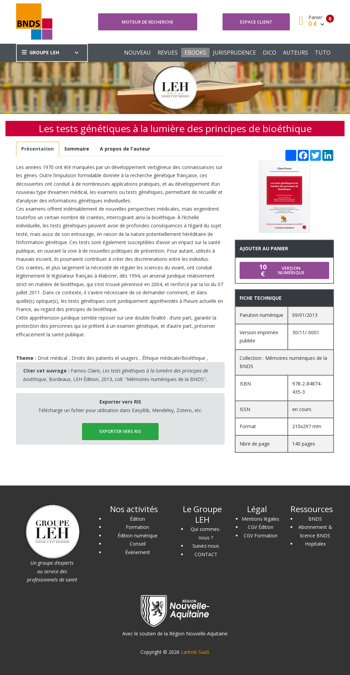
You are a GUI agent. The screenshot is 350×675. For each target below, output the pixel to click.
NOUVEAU (137, 52)
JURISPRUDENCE (234, 52)
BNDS (315, 519)
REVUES (168, 52)
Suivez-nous (205, 546)
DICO (269, 52)
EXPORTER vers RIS (120, 431)
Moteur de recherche (147, 22)
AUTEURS (295, 52)
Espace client (256, 22)
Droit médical (52, 358)
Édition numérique (138, 535)
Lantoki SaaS (195, 652)
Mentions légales (260, 519)
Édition (137, 519)
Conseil (138, 543)
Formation (137, 527)
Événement (137, 552)
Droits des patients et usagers (104, 358)
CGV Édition (260, 527)
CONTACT (205, 554)
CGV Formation (261, 535)
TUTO (323, 52)
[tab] (37, 149)
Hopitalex (315, 543)
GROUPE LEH (40, 52)
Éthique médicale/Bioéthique (173, 358)
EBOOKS (195, 52)
